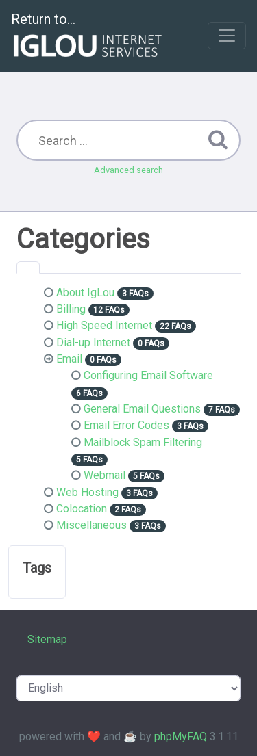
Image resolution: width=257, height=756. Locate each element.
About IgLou (85, 292)
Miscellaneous (91, 525)
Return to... (88, 36)
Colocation (81, 508)
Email (69, 358)
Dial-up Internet (93, 342)
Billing (71, 308)
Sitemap (47, 639)
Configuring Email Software (148, 375)
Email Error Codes (126, 425)
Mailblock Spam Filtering (143, 442)
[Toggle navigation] (227, 35)
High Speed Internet (104, 325)
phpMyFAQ (180, 736)
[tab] (28, 267)
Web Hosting (87, 492)
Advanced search (128, 170)
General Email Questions (142, 408)
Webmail (104, 475)
